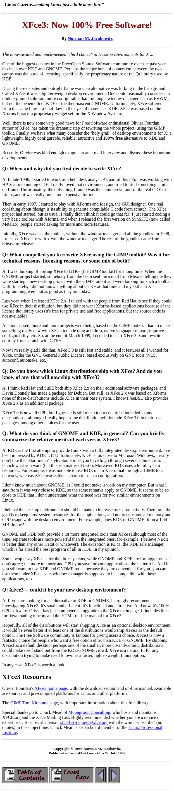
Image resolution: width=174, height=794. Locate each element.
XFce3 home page (51, 688)
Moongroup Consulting (89, 712)
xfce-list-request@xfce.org (84, 722)
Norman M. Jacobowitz (90, 38)
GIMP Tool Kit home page (34, 702)
